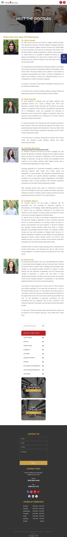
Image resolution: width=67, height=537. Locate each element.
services (26, 341)
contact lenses (28, 345)
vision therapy (28, 337)
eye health (27, 353)
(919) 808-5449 (33, 480)
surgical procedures (29, 357)
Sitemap (41, 531)
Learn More (33, 390)
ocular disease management (32, 369)
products (26, 361)
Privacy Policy (48, 531)
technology (27, 373)
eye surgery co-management (32, 365)
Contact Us (33, 412)
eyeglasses (27, 349)
